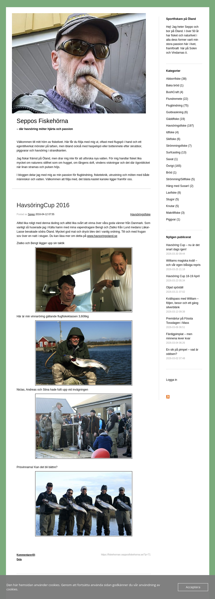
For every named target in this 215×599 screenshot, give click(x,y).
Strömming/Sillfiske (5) (180, 179)
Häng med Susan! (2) (179, 186)
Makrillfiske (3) (175, 212)
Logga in (171, 379)
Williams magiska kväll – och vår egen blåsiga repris (183, 265)
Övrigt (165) (173, 166)
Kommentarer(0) (26, 555)
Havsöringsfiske (140, 214)
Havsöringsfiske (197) (180, 125)
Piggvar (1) (173, 219)
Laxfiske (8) (173, 192)
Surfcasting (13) (176, 152)
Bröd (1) (171, 172)
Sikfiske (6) (173, 139)
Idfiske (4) (172, 132)
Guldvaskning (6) (177, 112)
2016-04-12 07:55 (44, 214)
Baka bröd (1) (175, 85)
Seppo (31, 214)
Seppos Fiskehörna (42, 121)
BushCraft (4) (174, 92)
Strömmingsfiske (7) (179, 145)
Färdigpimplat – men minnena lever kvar (179, 338)
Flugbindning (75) (177, 105)
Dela (19, 559)
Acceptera (193, 587)
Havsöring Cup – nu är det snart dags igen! (183, 249)
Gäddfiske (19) (175, 119)
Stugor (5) (172, 199)
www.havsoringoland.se (102, 236)
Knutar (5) (172, 206)
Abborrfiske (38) (176, 78)
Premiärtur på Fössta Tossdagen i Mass (179, 323)
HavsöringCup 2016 (43, 205)
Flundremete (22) (177, 99)
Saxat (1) (172, 159)
